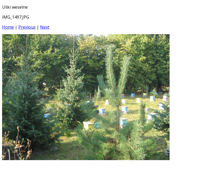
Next (44, 27)
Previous (27, 27)
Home (8, 27)
